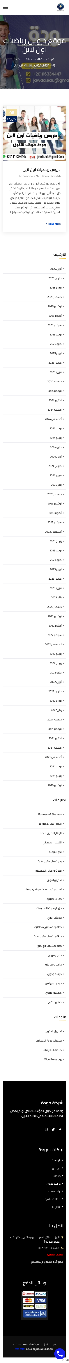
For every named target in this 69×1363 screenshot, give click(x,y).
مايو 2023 (56, 559)
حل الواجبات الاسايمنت (49, 908)
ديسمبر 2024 (54, 381)
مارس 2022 (55, 691)
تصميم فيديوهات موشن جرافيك (43, 889)
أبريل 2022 (56, 682)
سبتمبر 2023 (54, 522)
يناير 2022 (56, 710)
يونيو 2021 (55, 775)
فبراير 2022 (55, 700)
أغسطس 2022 (53, 644)
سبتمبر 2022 (54, 635)
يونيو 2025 (55, 334)
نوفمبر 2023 (55, 503)
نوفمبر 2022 (55, 616)
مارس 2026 (55, 278)
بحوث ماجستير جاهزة (50, 861)
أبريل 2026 (56, 268)
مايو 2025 (56, 344)
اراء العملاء (54, 1191)
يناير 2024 (56, 484)
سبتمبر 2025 (54, 325)
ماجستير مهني (53, 992)
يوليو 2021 (55, 766)
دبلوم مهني (55, 955)
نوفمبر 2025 (55, 306)
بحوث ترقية (55, 851)
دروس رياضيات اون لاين (42, 169)
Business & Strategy (50, 814)
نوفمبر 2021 (55, 728)
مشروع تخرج (55, 1002)
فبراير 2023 (55, 588)
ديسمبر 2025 (54, 297)
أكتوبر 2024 (55, 400)
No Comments (27, 176)
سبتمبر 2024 (54, 409)
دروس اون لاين (53, 983)
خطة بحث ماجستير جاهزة (48, 936)
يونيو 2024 (55, 437)
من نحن (56, 1168)
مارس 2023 (55, 578)
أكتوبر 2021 (55, 738)
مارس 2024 (55, 466)
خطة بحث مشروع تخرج (49, 945)
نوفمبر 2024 (55, 390)
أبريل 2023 (56, 569)
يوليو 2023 (55, 541)
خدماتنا (57, 1176)
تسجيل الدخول (53, 1031)
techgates (20, 1348)
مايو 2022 (56, 672)
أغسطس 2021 (53, 757)
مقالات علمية (53, 1199)
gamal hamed (50, 176)
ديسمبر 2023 (54, 494)
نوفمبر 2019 (55, 785)
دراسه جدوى (54, 974)
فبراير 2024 (55, 475)
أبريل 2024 (56, 456)
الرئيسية (56, 1160)
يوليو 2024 (55, 428)
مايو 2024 (56, 447)
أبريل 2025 (56, 353)
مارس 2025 (55, 362)
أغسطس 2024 (53, 419)
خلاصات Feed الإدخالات (49, 1040)
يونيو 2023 (55, 550)
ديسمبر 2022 (54, 606)
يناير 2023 (56, 597)
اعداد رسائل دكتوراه (50, 823)
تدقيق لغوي (54, 880)
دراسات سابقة (53, 964)
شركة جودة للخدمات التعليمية (36, 59)
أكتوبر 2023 (55, 513)
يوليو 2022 (55, 653)
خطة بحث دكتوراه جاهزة (48, 927)
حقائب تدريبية (54, 898)
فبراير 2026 (55, 287)
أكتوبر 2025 (55, 315)
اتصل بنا (56, 1206)
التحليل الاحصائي (52, 842)
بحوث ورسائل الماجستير (48, 870)
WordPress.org (53, 1059)
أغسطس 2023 (53, 531)
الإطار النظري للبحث (51, 833)
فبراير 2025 (55, 372)
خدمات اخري (54, 917)
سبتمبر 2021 (54, 747)
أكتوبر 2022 (55, 625)
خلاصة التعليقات (52, 1050)
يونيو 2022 (55, 663)
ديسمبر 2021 (54, 719)
